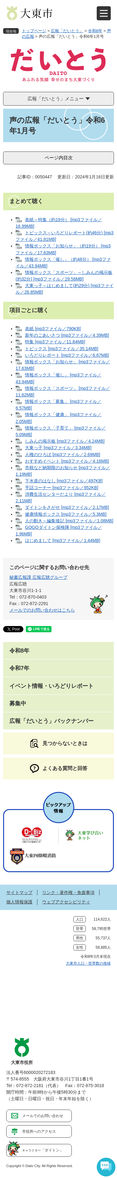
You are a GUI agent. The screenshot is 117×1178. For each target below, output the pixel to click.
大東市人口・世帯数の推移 (88, 963)
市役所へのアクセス (39, 1131)
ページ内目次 (59, 157)
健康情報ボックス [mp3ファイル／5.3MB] (65, 514)
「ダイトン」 (42, 1150)
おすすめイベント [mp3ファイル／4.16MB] (67, 461)
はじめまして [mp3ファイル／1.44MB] (62, 540)
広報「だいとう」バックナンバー (51, 721)
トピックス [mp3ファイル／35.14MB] (61, 348)
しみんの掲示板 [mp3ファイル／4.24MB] (65, 441)
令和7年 (19, 668)
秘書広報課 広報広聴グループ (38, 577)
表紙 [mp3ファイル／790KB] (53, 328)
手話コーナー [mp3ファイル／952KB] (61, 487)
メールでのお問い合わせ (42, 1116)
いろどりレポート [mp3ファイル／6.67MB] (67, 355)
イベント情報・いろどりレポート (51, 686)
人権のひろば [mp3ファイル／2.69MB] (62, 454)
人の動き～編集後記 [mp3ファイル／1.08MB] (69, 520)
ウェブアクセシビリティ (66, 901)
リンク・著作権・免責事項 (68, 892)
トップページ (34, 30)
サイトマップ (19, 892)
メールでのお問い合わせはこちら (42, 610)
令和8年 (95, 30)
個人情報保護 (19, 901)
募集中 (17, 703)
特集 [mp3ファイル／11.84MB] (55, 341)
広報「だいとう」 (67, 30)
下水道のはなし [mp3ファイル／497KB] (64, 480)
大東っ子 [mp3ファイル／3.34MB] (58, 447)
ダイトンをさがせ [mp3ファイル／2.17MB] (67, 507)
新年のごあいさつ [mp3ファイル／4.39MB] (67, 335)
